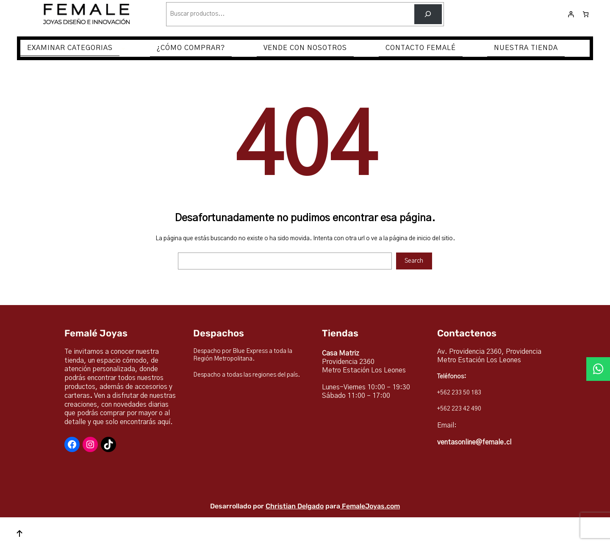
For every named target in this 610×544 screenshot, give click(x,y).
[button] (598, 369)
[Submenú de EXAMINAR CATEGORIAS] (123, 48)
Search (414, 261)
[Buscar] (428, 14)
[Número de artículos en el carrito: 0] (585, 14)
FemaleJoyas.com (371, 506)
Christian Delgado (295, 506)
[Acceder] (570, 14)
